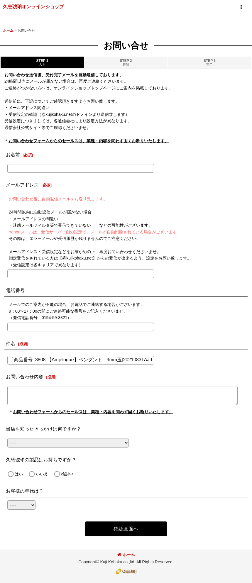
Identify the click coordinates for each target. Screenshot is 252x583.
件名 (10, 343)
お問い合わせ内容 (24, 376)
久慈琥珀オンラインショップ (33, 6)
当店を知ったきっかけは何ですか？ (43, 428)
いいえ (42, 474)
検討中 (67, 474)
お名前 (13, 154)
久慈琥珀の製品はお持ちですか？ (41, 459)
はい (19, 474)
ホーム (126, 554)
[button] (241, 7)
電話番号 (15, 290)
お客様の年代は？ (24, 491)
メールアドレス (22, 184)
